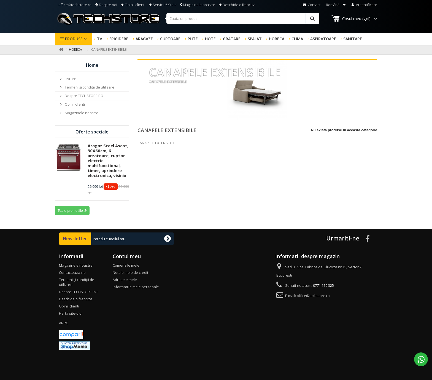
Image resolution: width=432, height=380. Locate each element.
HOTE (210, 38)
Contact (312, 4)
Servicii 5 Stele (163, 4)
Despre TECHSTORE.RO (83, 95)
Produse (74, 38)
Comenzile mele (126, 265)
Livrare (70, 78)
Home (92, 65)
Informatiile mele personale (136, 286)
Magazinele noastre (197, 4)
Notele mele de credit (130, 272)
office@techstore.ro (74, 4)
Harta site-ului (70, 313)
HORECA (276, 38)
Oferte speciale (92, 132)
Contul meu (127, 256)
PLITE (193, 38)
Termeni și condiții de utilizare (89, 87)
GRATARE (232, 38)
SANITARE (352, 38)
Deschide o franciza (237, 4)
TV (99, 38)
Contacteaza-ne (72, 272)
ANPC (63, 322)
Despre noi (106, 4)
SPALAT (255, 38)
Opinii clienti (133, 4)
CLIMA (297, 38)
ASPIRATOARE (323, 38)
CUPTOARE (170, 38)
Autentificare (363, 4)
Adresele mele (125, 279)
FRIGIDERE (118, 38)
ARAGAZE (144, 38)
